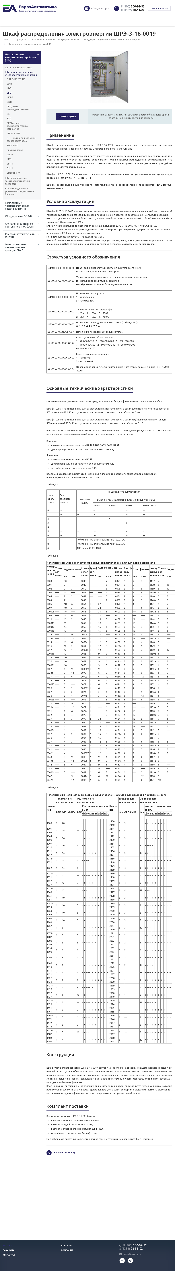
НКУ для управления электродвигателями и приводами (17, 181)
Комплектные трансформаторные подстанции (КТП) (17, 205)
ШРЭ (9, 93)
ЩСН (9, 102)
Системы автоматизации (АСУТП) (20, 235)
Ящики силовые (15, 150)
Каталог (8, 1245)
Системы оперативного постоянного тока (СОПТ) (20, 225)
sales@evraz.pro (100, 8)
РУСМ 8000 (12, 145)
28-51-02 (133, 10)
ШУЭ (9, 88)
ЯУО (9, 118)
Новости (66, 1245)
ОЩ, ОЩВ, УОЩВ (16, 79)
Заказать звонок (159, 8)
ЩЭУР (10, 154)
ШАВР (10, 97)
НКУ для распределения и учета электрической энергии (21, 73)
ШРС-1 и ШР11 (14, 133)
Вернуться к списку (60, 1152)
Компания (67, 1250)
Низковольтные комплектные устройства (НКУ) (20, 57)
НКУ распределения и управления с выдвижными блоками (19, 191)
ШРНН (10, 163)
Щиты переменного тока (18, 67)
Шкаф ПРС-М (13, 173)
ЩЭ (8, 114)
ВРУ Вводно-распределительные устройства (18, 126)
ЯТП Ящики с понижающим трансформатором (21, 139)
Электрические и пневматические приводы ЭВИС (15, 247)
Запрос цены (67, 116)
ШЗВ (9, 159)
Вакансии (9, 1250)
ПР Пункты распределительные (18, 108)
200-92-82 (133, 6)
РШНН (10, 168)
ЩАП (9, 84)
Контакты (9, 1255)
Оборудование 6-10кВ (18, 216)
